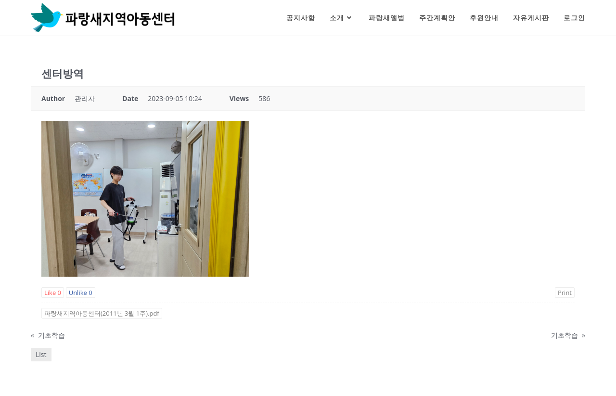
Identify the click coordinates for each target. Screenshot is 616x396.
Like (52, 292)
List (41, 354)
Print (565, 292)
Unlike (80, 292)
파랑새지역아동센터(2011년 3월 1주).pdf (101, 313)
